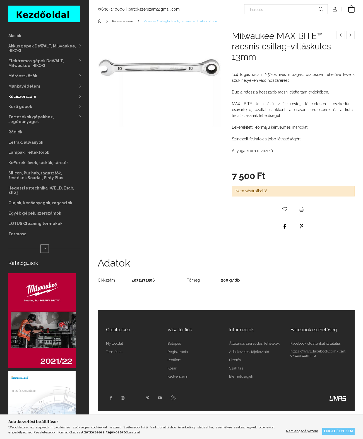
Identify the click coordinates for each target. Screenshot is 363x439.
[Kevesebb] (44, 248)
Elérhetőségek (241, 376)
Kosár (172, 368)
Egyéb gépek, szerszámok (34, 213)
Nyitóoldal (114, 343)
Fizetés (235, 360)
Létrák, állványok (25, 142)
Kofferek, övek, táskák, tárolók (38, 162)
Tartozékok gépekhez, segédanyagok (31, 119)
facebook (111, 398)
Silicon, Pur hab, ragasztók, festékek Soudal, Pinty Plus (35, 175)
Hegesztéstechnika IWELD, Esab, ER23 (41, 190)
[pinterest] (301, 226)
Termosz (17, 234)
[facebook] (284, 226)
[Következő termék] (350, 35)
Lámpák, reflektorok (28, 152)
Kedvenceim (177, 376)
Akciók (14, 35)
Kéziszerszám (22, 96)
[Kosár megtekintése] (348, 9)
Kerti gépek (20, 106)
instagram (123, 398)
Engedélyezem (338, 431)
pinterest (147, 398)
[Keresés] (286, 9)
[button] (284, 209)
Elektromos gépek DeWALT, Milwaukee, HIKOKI (36, 63)
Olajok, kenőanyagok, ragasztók (40, 203)
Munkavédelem (24, 86)
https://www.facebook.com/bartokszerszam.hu (317, 353)
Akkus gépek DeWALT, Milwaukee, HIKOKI (42, 48)
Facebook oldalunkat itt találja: (315, 343)
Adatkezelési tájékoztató (249, 352)
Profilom (174, 360)
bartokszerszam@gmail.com (154, 9)
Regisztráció (177, 352)
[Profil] (335, 9)
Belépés (174, 343)
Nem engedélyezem (302, 431)
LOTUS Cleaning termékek (35, 223)
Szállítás (236, 368)
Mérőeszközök (22, 76)
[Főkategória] (101, 21)
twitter (135, 398)
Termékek (114, 352)
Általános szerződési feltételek (254, 343)
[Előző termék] (340, 35)
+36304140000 (111, 9)
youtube (160, 398)
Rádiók (15, 132)
